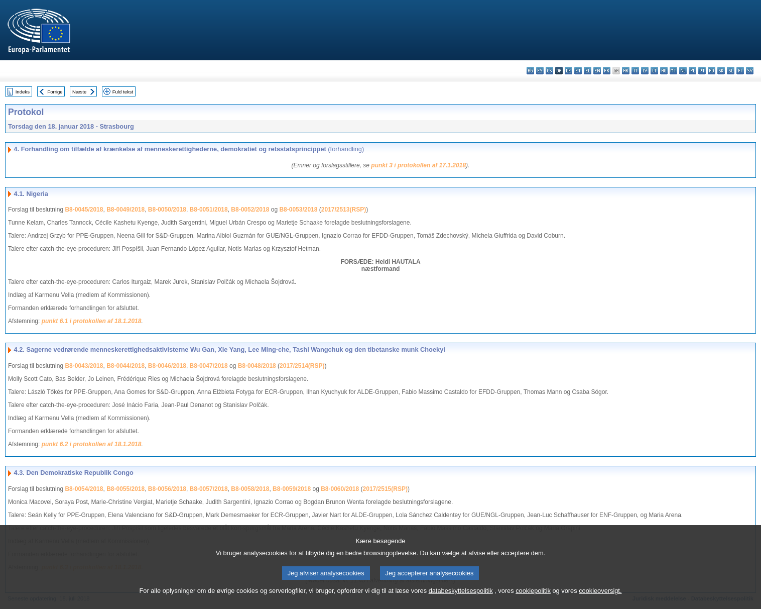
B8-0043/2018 (84, 365)
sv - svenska (749, 70)
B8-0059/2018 (292, 488)
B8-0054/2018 (84, 488)
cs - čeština (549, 70)
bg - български (530, 70)
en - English (597, 70)
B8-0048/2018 (257, 365)
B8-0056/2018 (167, 488)
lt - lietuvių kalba (654, 70)
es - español (540, 70)
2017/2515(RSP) (385, 488)
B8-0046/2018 (167, 365)
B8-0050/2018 (167, 209)
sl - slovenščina (730, 70)
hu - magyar (664, 70)
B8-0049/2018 (125, 209)
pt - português (702, 70)
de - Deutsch (568, 70)
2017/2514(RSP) (302, 365)
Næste (79, 91)
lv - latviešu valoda (645, 70)
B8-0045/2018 (84, 209)
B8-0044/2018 (125, 365)
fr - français (606, 70)
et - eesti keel (578, 70)
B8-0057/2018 (209, 488)
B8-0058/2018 (250, 488)
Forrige (54, 91)
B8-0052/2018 (250, 209)
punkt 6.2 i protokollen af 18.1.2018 (92, 444)
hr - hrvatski (625, 70)
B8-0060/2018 (340, 488)
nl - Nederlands (683, 70)
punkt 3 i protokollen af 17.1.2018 (418, 165)
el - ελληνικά (587, 70)
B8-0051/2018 (209, 209)
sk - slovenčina (721, 70)
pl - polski (692, 70)
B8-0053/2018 (298, 209)
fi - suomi (740, 70)
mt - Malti (673, 70)
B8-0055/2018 (125, 488)
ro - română (711, 70)
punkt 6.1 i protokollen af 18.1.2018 (92, 321)
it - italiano (635, 70)
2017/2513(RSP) (343, 209)
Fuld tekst (123, 91)
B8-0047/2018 (209, 365)
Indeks (23, 91)
